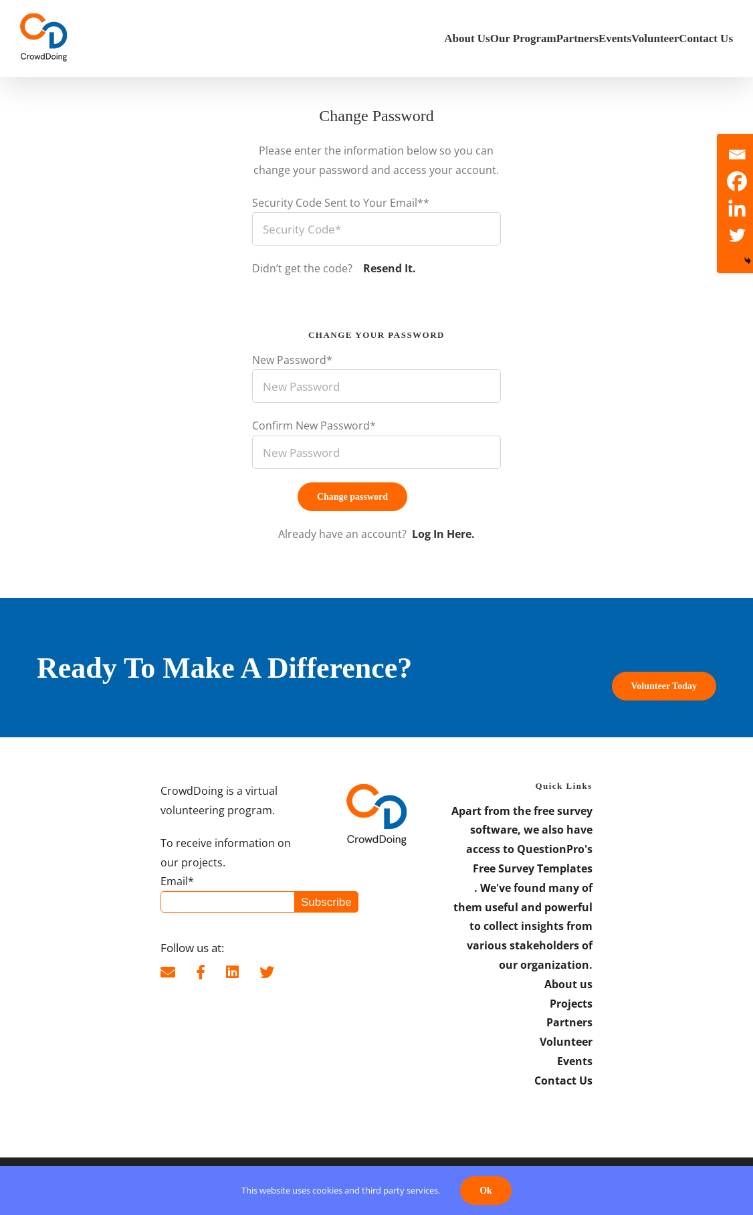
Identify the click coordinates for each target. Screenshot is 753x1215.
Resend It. (388, 268)
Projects (571, 1003)
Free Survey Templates (533, 868)
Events (575, 1061)
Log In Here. (443, 534)
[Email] (737, 154)
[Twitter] (737, 234)
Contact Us (563, 1080)
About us (568, 984)
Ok (485, 1191)
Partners (569, 1022)
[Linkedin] (737, 208)
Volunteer (566, 1041)
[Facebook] (737, 181)
